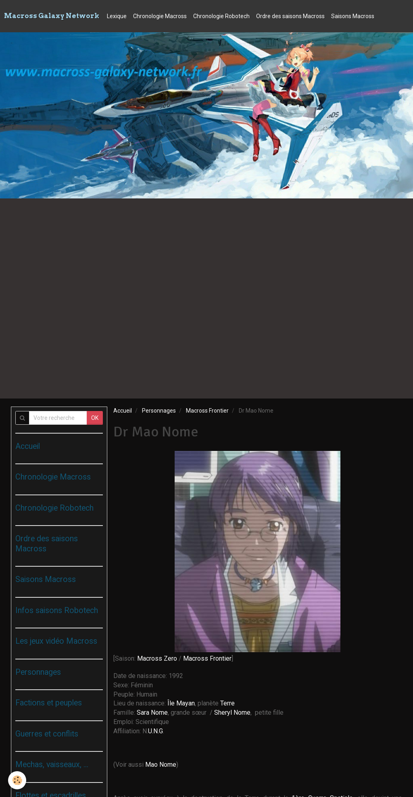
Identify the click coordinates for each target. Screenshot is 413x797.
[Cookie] (17, 780)
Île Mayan (181, 703)
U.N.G (155, 731)
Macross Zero (157, 658)
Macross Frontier (207, 410)
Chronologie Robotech (221, 16)
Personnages (159, 410)
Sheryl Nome (232, 712)
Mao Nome (160, 764)
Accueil (122, 410)
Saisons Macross (352, 16)
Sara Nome (152, 712)
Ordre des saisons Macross (290, 16)
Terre (227, 703)
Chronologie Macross (160, 16)
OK (94, 418)
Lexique (117, 16)
